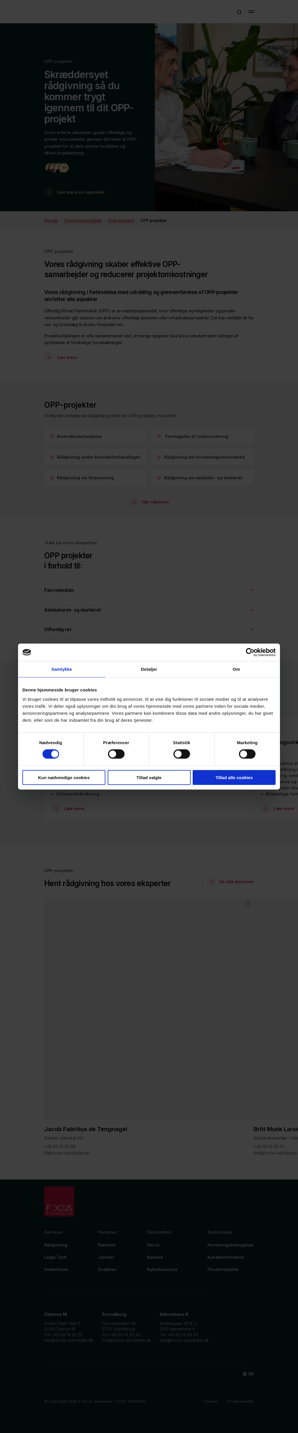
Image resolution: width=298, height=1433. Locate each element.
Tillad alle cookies (234, 777)
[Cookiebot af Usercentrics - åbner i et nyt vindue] (250, 652)
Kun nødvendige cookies (64, 777)
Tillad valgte (149, 777)
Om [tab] (236, 669)
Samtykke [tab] (62, 669)
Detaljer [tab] (149, 669)
